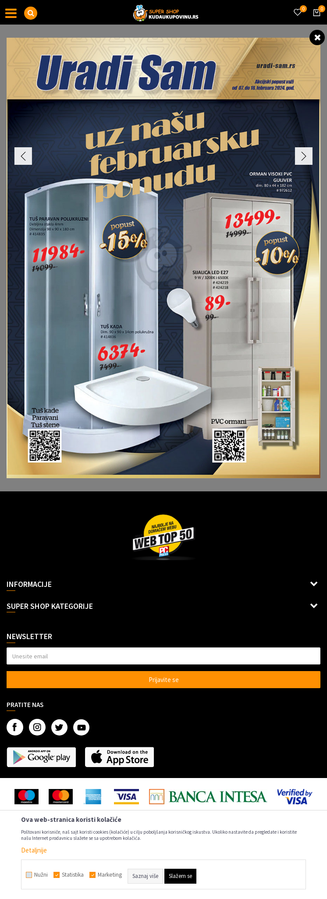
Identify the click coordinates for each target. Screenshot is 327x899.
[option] (163, 258)
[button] (30, 13)
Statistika (73, 875)
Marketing (110, 875)
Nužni (41, 875)
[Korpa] (315, 21)
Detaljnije (34, 850)
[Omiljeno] (297, 7)
